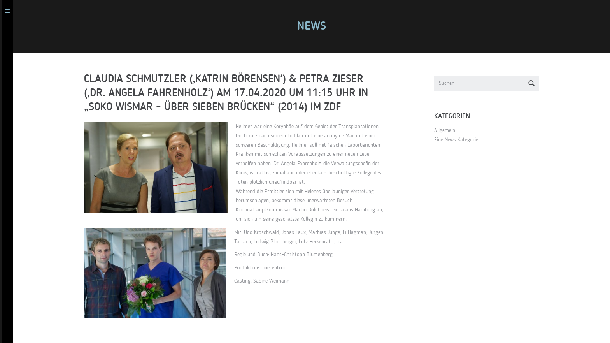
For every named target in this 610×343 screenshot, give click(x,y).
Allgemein (447, 130)
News (314, 26)
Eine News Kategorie (459, 139)
